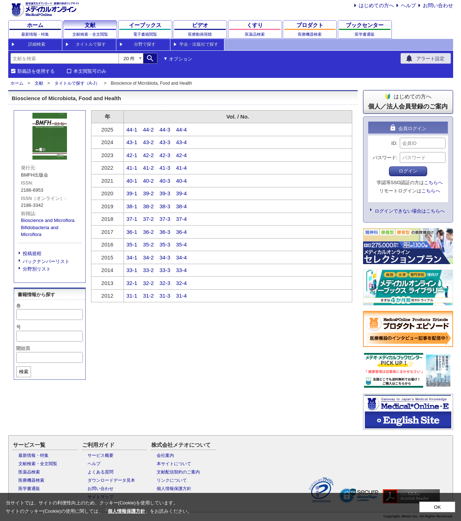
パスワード (384, 157)
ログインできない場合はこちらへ (410, 211)
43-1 (131, 142)
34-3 (165, 257)
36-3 (165, 232)
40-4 (181, 181)
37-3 (165, 219)
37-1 (131, 219)
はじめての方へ (376, 5)
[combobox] (64, 58)
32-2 (148, 283)
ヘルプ (408, 5)
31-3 (165, 296)
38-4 (181, 206)
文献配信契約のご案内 (178, 472)
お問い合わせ (438, 5)
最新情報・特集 (33, 455)
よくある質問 (100, 472)
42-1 (131, 155)
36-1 (131, 232)
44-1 (131, 129)
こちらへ (433, 182)
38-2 (148, 206)
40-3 (165, 181)
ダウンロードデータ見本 (111, 480)
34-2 (148, 257)
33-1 (131, 270)
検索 (23, 371)
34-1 (131, 257)
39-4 (181, 193)
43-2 (148, 142)
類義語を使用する (36, 71)
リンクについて (172, 480)
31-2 (148, 296)
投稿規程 (32, 253)
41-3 (165, 168)
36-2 (148, 232)
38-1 (131, 206)
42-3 (165, 155)
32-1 (131, 283)
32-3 (165, 283)
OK (437, 507)
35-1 (131, 244)
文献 (39, 83)
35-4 (181, 244)
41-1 (131, 168)
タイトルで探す (91, 44)
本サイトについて (174, 463)
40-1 (131, 181)
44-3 (165, 129)
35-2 (148, 244)
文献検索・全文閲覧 (37, 463)
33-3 (165, 270)
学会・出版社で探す (198, 44)
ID (393, 143)
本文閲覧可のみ (89, 71)
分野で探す (145, 44)
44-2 (148, 129)
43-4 (181, 142)
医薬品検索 (29, 472)
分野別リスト (37, 269)
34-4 (181, 257)
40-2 (148, 181)
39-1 (131, 193)
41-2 (148, 168)
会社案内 (165, 455)
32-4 (181, 283)
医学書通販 (29, 488)
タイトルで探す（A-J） (77, 83)
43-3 (165, 142)
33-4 (181, 270)
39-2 (148, 193)
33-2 (148, 270)
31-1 (131, 296)
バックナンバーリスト (46, 261)
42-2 (148, 155)
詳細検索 (36, 44)
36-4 (181, 232)
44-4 (181, 129)
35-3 (165, 244)
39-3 (165, 193)
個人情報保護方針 (174, 488)
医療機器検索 (31, 480)
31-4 (181, 296)
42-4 (181, 155)
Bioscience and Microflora (48, 220)
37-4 (181, 219)
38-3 (165, 206)
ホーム (16, 83)
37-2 (148, 219)
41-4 (181, 168)
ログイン (408, 171)
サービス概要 (100, 455)
